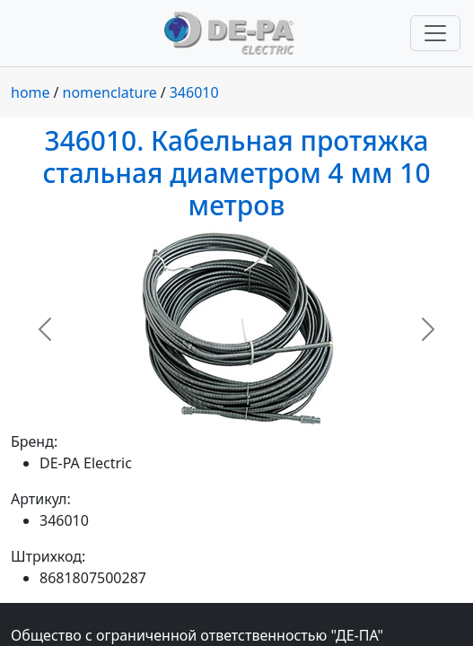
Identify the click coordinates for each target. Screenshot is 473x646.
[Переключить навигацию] (435, 33)
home (30, 92)
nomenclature (110, 92)
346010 (194, 92)
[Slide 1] (236, 406)
